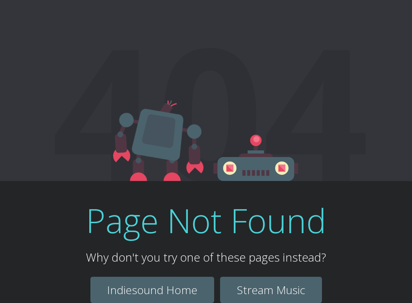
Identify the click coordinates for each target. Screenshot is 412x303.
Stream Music (271, 289)
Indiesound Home (152, 289)
